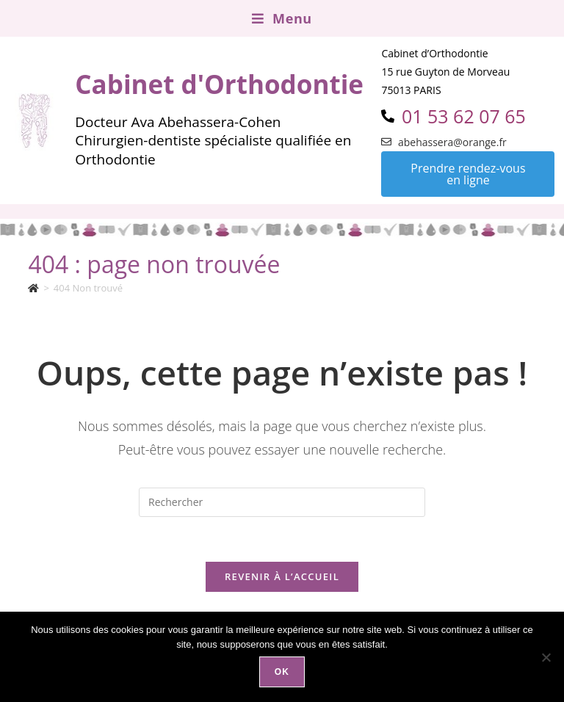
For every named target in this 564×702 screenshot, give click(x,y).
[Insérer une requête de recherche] (282, 502)
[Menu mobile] (282, 18)
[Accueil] (33, 287)
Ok (282, 672)
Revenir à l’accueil (282, 576)
